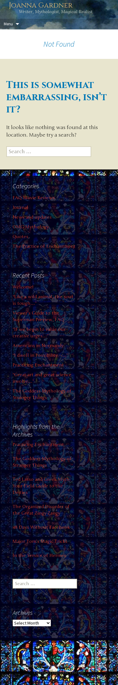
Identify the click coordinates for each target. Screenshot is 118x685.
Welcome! (23, 287)
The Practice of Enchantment (44, 246)
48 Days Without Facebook (41, 527)
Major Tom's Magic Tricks (40, 541)
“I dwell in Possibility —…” (40, 355)
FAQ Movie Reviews (34, 197)
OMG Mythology (31, 227)
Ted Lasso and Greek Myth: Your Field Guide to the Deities (41, 486)
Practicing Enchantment (38, 365)
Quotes (20, 236)
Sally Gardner (23, 665)
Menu (8, 23)
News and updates (32, 217)
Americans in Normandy (38, 345)
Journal (20, 207)
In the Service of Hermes (39, 555)
